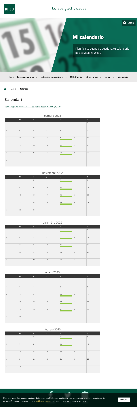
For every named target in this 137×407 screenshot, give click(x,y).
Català (131, 23)
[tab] (68, 9)
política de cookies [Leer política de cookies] (43, 402)
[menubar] (68, 77)
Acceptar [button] (124, 400)
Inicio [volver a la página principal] (5, 88)
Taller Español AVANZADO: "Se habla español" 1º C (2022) (32, 106)
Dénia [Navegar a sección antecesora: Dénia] (13, 88)
